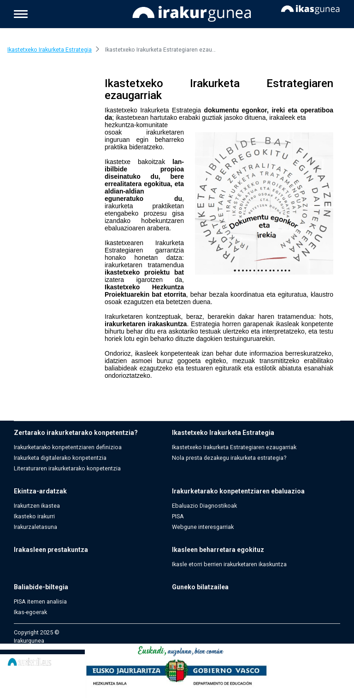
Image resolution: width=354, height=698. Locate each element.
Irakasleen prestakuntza (51, 549)
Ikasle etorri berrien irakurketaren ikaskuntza (229, 564)
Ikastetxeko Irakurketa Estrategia (223, 432)
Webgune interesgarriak (203, 526)
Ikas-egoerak (30, 612)
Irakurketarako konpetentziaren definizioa (68, 447)
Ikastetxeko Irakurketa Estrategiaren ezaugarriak (234, 447)
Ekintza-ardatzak (40, 491)
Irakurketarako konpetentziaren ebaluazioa (238, 491)
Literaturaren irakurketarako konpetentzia (67, 468)
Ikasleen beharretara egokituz (218, 549)
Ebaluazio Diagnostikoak (204, 505)
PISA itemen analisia (40, 601)
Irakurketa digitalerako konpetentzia (60, 457)
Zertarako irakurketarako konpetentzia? (76, 432)
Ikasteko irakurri (34, 516)
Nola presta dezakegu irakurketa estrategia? (229, 457)
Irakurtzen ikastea (37, 505)
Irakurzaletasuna (35, 526)
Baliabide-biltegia (41, 587)
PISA (178, 516)
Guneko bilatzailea (200, 587)
